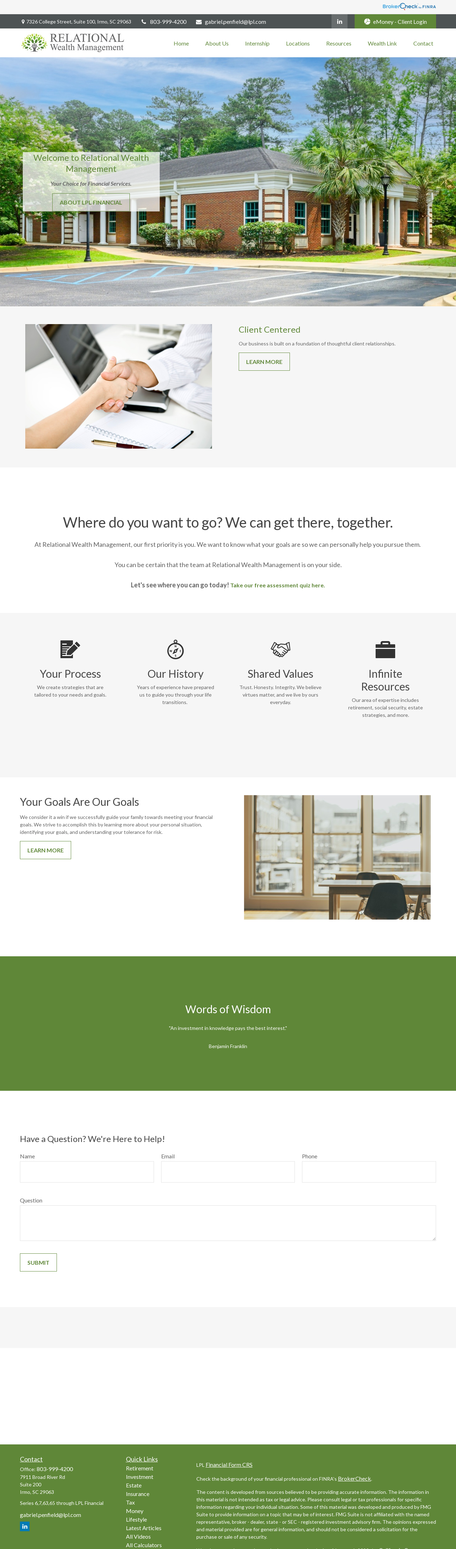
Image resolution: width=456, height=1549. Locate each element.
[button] (181, 42)
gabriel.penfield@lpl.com (230, 21)
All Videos (138, 1536)
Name (27, 1156)
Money (134, 1510)
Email (168, 1156)
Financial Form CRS (229, 1464)
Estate (134, 1485)
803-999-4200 (163, 21)
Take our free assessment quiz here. (277, 585)
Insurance (137, 1493)
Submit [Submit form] (38, 1262)
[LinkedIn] (340, 21)
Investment (139, 1476)
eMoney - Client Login (395, 21)
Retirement (139, 1468)
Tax (130, 1502)
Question (31, 1200)
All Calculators (144, 1545)
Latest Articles (143, 1527)
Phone (309, 1156)
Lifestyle (136, 1519)
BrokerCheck (354, 1478)
